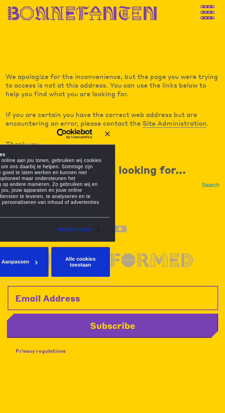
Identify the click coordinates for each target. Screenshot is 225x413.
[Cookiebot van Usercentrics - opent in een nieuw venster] (62, 133)
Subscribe (112, 325)
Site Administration (174, 123)
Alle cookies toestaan (80, 262)
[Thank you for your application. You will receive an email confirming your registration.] (213, 11)
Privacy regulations (41, 351)
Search (210, 185)
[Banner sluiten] (107, 133)
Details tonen (74, 229)
